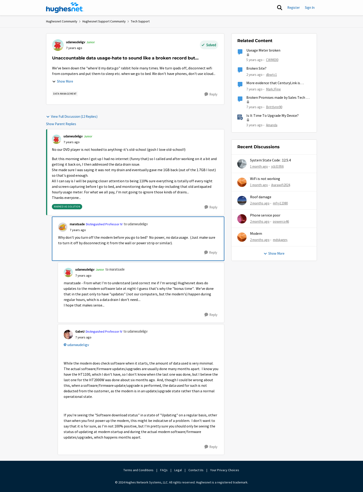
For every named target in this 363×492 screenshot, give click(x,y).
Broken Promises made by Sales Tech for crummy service (278, 97)
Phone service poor (265, 215)
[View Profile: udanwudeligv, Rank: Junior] (58, 45)
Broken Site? (256, 68)
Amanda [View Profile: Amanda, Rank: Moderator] (271, 125)
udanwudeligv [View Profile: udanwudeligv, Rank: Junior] (75, 42)
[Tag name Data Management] (65, 93)
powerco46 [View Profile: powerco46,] (281, 221)
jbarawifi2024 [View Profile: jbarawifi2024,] (280, 185)
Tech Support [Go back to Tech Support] (140, 21)
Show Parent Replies (61, 124)
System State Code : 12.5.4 (270, 160)
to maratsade (115, 269)
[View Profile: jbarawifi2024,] (242, 182)
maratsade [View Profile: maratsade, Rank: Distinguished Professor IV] (77, 224)
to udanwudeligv (136, 224)
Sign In (310, 7)
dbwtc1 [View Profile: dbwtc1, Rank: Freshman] (271, 74)
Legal (178, 470)
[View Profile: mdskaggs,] (242, 237)
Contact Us (195, 470)
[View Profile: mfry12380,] (242, 200)
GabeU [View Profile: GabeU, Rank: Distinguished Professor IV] (79, 331)
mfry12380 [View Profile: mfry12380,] (280, 203)
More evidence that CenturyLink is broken (273, 83)
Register (293, 7)
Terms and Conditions (138, 470)
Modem (256, 233)
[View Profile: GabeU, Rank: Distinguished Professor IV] (68, 334)
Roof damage (260, 197)
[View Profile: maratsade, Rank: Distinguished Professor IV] (62, 227)
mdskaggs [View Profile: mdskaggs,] (280, 240)
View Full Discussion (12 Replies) (71, 116)
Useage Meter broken (263, 50)
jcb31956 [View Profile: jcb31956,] (277, 166)
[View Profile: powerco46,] (242, 218)
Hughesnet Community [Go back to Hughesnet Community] (61, 21)
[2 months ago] (259, 203)
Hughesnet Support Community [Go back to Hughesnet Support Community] (104, 21)
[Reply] (210, 94)
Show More (62, 81)
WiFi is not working (265, 178)
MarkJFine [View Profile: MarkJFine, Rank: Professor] (273, 89)
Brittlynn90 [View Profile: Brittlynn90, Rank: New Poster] (274, 107)
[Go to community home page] (65, 7)
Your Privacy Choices (225, 470)
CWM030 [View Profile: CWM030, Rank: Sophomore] (272, 60)
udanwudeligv (78, 345)
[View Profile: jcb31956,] (242, 163)
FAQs (164, 470)
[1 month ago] (259, 166)
